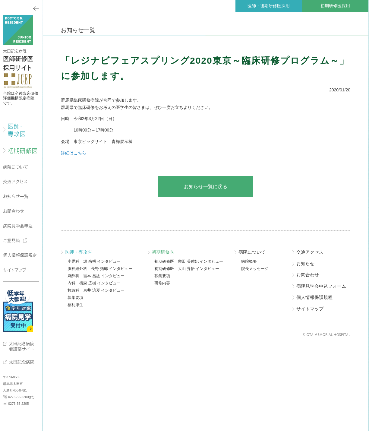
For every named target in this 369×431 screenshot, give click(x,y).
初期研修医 (23, 151)
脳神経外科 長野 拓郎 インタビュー (100, 269)
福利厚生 (75, 305)
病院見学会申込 (18, 226)
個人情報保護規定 (20, 255)
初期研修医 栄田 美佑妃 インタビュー (188, 261)
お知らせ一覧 (15, 196)
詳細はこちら (73, 153)
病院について (15, 167)
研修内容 (162, 283)
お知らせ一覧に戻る (205, 186)
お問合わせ (13, 211)
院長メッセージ (255, 269)
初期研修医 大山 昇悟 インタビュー (186, 269)
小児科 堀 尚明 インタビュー (94, 261)
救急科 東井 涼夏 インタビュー (96, 290)
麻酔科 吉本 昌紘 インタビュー (96, 276)
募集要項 (75, 298)
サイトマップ (14, 270)
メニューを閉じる (21, 7)
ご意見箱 (11, 240)
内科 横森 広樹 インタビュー (94, 283)
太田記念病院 (21, 362)
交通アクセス (15, 181)
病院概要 (249, 261)
